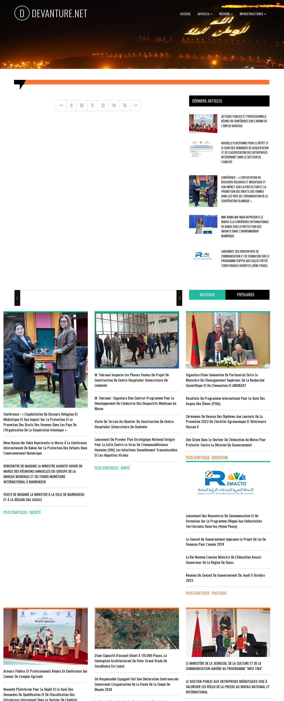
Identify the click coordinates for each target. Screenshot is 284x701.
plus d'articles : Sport (92, 650)
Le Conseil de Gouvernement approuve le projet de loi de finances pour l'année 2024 (247, 385)
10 (81, 105)
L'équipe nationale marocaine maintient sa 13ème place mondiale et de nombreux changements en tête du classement (104, 632)
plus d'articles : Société (22, 505)
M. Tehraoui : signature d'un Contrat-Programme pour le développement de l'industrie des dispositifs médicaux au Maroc (102, 392)
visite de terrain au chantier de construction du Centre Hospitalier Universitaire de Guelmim (99, 418)
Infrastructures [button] (253, 13)
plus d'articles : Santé (91, 470)
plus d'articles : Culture (164, 661)
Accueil (185, 13)
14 (114, 105)
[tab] (207, 295)
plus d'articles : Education (166, 454)
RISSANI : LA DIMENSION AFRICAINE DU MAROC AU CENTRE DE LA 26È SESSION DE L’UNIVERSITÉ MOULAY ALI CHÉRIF (174, 620)
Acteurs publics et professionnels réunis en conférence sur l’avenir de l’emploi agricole (244, 121)
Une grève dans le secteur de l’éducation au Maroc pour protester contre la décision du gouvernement (177, 436)
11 (92, 105)
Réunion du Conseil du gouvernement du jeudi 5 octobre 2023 (244, 427)
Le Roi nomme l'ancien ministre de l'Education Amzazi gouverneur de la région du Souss (247, 406)
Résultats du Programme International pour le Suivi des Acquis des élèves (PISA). (176, 392)
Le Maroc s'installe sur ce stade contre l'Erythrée (102, 611)
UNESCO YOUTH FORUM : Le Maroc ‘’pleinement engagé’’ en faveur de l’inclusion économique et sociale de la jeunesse (176, 644)
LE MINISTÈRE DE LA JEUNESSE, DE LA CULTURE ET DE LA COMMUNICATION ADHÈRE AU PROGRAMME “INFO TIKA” (177, 568)
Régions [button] (226, 13)
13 (103, 105)
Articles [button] (205, 13)
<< (61, 105)
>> (135, 105)
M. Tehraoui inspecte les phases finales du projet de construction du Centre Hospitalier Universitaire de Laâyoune (106, 366)
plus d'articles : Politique (236, 442)
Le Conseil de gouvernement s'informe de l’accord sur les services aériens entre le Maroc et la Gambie (33, 644)
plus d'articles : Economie (23, 662)
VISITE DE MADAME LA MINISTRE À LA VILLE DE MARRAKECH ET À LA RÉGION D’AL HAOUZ (35, 489)
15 (124, 105)
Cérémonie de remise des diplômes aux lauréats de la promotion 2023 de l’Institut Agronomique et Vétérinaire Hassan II (176, 413)
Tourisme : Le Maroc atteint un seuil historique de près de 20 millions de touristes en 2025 (29, 621)
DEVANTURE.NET (51, 13)
